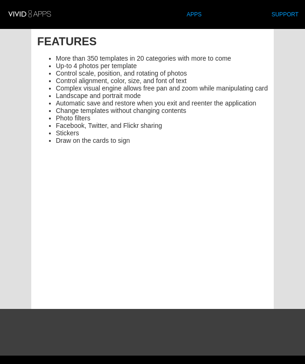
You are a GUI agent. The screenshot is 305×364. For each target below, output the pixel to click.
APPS (194, 14)
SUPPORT (284, 14)
